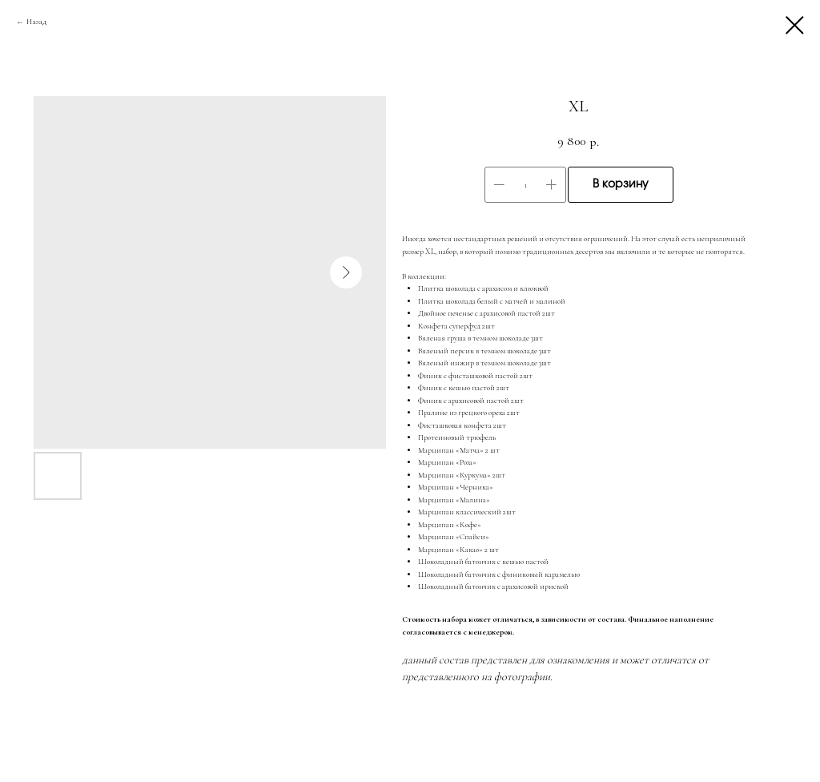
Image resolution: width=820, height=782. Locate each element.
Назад (36, 21)
